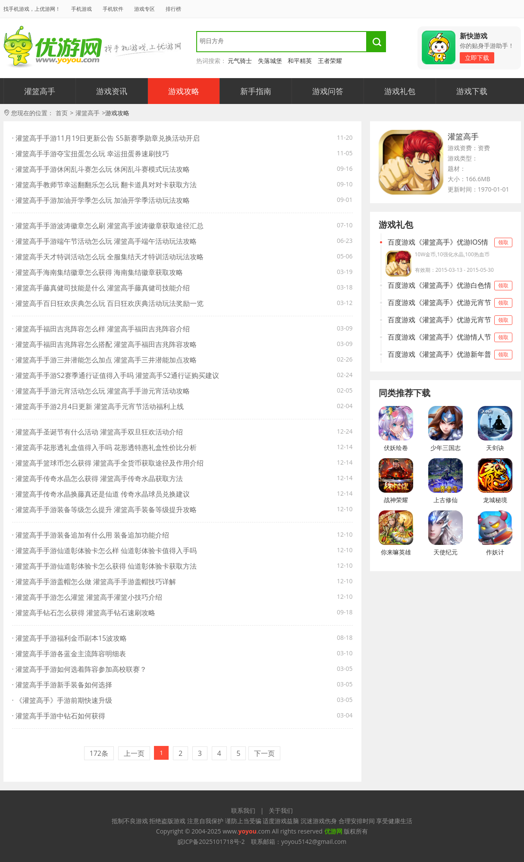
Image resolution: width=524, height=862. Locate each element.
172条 (99, 753)
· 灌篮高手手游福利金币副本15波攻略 (69, 638)
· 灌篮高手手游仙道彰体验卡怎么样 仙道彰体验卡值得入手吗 (104, 550)
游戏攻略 (183, 91)
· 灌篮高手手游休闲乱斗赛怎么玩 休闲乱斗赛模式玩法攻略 (101, 169)
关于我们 (281, 810)
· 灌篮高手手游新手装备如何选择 (62, 684)
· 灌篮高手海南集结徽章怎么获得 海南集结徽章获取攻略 (97, 272)
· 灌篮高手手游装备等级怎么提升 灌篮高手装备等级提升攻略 (104, 509)
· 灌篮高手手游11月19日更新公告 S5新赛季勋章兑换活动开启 (106, 138)
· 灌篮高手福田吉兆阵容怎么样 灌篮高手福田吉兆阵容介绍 (101, 328)
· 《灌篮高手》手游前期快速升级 (62, 700)
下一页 (264, 753)
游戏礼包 (399, 91)
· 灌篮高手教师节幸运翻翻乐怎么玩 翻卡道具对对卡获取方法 (104, 184)
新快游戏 (473, 36)
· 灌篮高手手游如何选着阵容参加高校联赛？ (79, 669)
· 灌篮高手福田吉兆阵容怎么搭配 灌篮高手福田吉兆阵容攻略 (104, 344)
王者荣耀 (330, 61)
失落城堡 (270, 61)
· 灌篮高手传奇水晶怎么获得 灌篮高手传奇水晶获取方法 (97, 478)
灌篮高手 (39, 91)
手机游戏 (81, 9)
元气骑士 (240, 61)
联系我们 (243, 810)
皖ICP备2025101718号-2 (211, 841)
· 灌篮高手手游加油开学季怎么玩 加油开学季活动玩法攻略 (101, 200)
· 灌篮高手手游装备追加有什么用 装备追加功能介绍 (90, 535)
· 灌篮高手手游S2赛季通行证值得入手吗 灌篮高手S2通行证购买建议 (115, 375)
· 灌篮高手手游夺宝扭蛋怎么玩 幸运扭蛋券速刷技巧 (90, 153)
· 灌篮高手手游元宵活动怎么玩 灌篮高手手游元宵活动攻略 (101, 391)
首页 (62, 113)
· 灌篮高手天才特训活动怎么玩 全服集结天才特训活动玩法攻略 (108, 256)
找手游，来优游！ (52, 47)
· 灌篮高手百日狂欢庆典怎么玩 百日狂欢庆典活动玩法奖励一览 (108, 303)
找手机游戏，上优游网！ (31, 9)
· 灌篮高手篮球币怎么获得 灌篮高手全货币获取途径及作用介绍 (108, 463)
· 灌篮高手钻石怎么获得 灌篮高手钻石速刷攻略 (84, 612)
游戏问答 (327, 91)
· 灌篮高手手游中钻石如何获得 (58, 715)
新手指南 (255, 91)
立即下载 (477, 57)
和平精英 (300, 61)
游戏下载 (471, 91)
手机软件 (113, 9)
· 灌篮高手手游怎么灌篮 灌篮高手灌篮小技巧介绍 (87, 597)
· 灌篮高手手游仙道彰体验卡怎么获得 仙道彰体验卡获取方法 (104, 566)
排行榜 (173, 9)
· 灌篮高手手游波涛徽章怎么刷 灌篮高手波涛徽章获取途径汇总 (108, 225)
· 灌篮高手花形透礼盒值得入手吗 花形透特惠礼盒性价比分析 (104, 447)
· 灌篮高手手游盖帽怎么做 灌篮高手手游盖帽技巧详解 (94, 581)
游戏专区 (144, 9)
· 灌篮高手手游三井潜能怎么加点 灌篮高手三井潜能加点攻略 (104, 360)
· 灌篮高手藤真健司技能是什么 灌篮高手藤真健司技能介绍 (101, 288)
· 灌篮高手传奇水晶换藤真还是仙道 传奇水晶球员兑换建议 (101, 494)
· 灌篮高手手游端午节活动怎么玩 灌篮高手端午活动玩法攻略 (104, 241)
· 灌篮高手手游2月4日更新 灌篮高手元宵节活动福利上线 (98, 406)
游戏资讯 (111, 91)
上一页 (134, 753)
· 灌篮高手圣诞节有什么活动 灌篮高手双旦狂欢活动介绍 (97, 432)
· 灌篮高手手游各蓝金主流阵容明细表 (69, 653)
